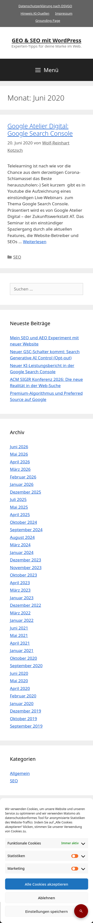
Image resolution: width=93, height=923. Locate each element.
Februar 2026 (23, 477)
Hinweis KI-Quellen (35, 13)
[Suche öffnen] (81, 911)
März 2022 (20, 613)
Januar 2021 (21, 650)
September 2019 (26, 726)
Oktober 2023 (23, 575)
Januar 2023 (21, 598)
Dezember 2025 (25, 492)
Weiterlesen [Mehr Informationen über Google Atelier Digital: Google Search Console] (34, 241)
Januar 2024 (21, 552)
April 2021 (20, 643)
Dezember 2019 (25, 711)
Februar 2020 (23, 696)
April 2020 (20, 688)
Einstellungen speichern (46, 911)
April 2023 (20, 582)
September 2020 (26, 665)
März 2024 (20, 545)
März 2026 (20, 469)
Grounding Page (47, 20)
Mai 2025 (19, 507)
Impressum (63, 13)
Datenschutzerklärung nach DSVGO (45, 6)
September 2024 (26, 529)
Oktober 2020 (23, 658)
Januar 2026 (21, 484)
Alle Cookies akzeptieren (46, 884)
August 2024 (22, 537)
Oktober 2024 (23, 522)
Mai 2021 (19, 635)
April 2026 (20, 462)
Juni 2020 (19, 673)
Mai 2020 (19, 681)
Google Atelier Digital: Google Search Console (40, 129)
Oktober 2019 (23, 718)
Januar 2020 (21, 703)
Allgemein (20, 773)
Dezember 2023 (25, 560)
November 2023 (25, 567)
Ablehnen (46, 897)
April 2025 (20, 514)
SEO (17, 257)
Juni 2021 (19, 628)
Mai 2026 (19, 454)
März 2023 (20, 590)
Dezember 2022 (25, 605)
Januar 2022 (21, 620)
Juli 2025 (18, 499)
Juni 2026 (19, 446)
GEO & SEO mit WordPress (46, 40)
